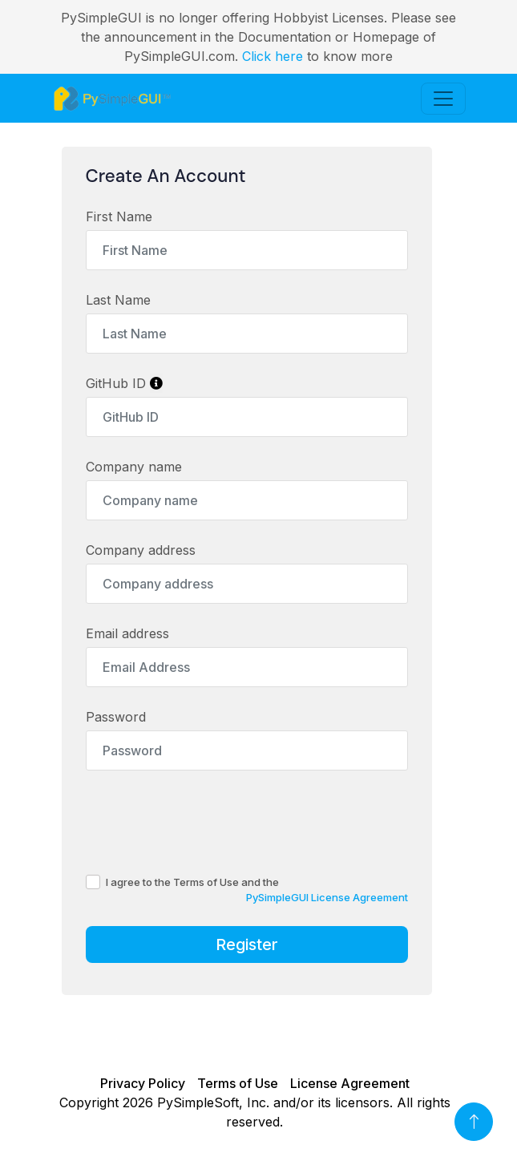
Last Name (118, 300)
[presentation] (207, 822)
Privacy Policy (142, 1083)
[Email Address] (247, 667)
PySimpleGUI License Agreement (327, 897)
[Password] (247, 750)
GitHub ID (124, 383)
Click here (272, 56)
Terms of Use (237, 1083)
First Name (119, 216)
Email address (127, 633)
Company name (134, 467)
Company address (141, 550)
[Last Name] (247, 333)
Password (116, 717)
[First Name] (247, 250)
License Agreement (350, 1083)
